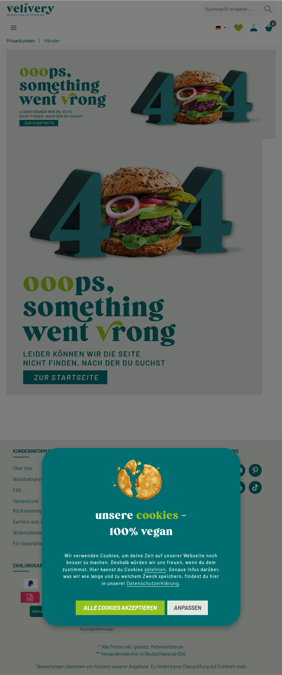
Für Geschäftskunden (35, 543)
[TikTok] (255, 487)
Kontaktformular (97, 629)
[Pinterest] (255, 470)
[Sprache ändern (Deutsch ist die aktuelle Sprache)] (221, 27)
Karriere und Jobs (31, 521)
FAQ (17, 490)
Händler (52, 41)
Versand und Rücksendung (27, 506)
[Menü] (13, 27)
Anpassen (187, 607)
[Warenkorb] (269, 27)
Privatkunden (20, 41)
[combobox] (231, 9)
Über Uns (22, 468)
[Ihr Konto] (253, 27)
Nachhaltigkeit (28, 479)
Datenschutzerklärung (153, 583)
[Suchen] (268, 9)
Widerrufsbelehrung (33, 532)
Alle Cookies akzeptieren (120, 607)
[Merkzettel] (238, 27)
